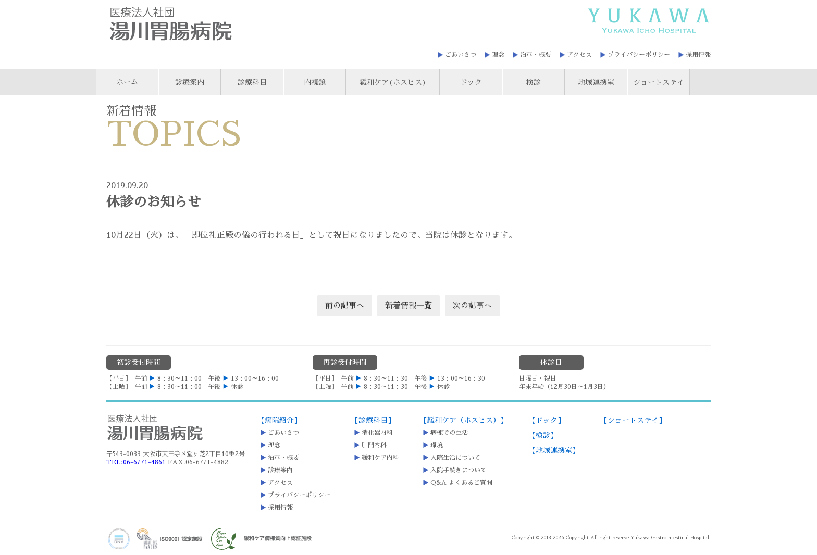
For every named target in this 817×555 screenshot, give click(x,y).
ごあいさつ (460, 55)
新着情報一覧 (408, 305)
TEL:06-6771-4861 (136, 462)
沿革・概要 (535, 55)
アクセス (579, 55)
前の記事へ (344, 305)
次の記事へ (472, 305)
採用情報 (698, 55)
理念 (498, 55)
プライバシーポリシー (639, 55)
